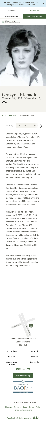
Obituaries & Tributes (11, 363)
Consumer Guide (20, 407)
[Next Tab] (38, 125)
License (8, 407)
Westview (11, 10)
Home (4, 116)
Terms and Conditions (23, 410)
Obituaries (13, 116)
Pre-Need (11, 356)
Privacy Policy (35, 407)
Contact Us (34, 362)
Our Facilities (11, 351)
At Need (34, 351)
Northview (34, 10)
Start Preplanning (34, 16)
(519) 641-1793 (11, 16)
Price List (34, 356)
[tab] (10, 125)
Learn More (30, 5)
